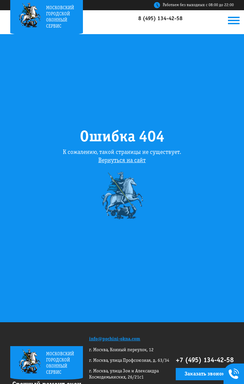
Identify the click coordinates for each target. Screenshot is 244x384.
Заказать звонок (205, 374)
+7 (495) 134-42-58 (205, 360)
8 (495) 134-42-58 (160, 18)
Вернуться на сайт (122, 160)
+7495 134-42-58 (232, 374)
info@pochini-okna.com (114, 339)
